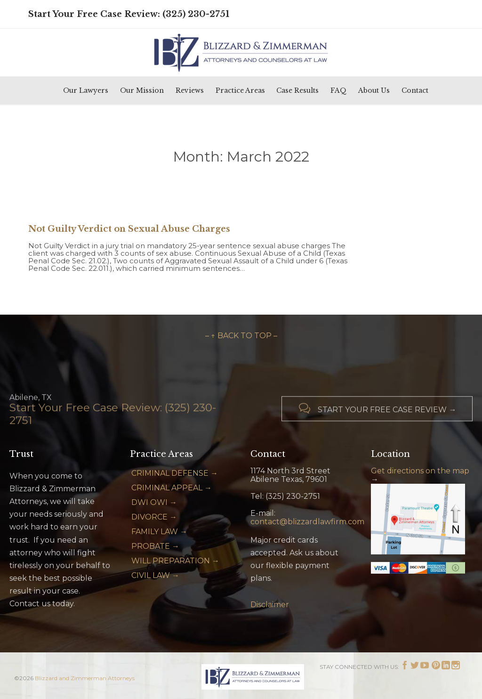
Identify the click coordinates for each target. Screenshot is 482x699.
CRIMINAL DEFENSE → (174, 473)
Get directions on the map (420, 470)
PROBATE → (155, 546)
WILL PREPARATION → (175, 560)
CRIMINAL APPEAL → (171, 487)
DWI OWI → (154, 502)
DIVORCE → (154, 516)
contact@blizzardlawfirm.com (307, 521)
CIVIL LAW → (155, 575)
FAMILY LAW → (159, 531)
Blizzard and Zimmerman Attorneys (85, 678)
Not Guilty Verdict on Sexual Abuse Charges (129, 229)
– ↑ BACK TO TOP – (241, 335)
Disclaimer (269, 604)
